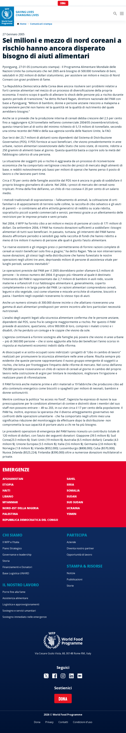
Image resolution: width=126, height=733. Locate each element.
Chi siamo (12, 535)
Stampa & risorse (84, 566)
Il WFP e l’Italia (10, 542)
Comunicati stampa (41, 23)
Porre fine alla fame (13, 592)
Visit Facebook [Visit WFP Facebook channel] (54, 676)
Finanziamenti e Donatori (17, 567)
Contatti (63, 722)
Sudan (72, 496)
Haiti (6, 490)
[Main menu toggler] (121, 13)
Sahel (71, 479)
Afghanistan (12, 479)
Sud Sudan (75, 502)
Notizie (71, 573)
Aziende (71, 542)
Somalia (73, 490)
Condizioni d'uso (82, 722)
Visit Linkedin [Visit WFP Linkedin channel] (71, 676)
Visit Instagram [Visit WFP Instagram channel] (63, 676)
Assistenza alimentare (15, 598)
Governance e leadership (16, 554)
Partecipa (77, 535)
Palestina (10, 514)
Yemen (71, 514)
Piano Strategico (12, 548)
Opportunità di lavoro (79, 554)
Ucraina (73, 508)
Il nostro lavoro (20, 584)
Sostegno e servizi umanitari (19, 610)
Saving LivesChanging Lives (27, 13)
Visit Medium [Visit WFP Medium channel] (79, 676)
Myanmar (10, 502)
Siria (70, 484)
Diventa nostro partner (80, 548)
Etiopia (8, 484)
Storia (5, 561)
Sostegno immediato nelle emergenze (24, 617)
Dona (62, 3)
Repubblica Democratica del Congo (30, 520)
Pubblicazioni (74, 579)
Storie (70, 585)
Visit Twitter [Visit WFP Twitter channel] (46, 676)
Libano (7, 496)
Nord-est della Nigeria (20, 508)
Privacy (49, 722)
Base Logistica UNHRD (15, 573)
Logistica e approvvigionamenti (20, 604)
